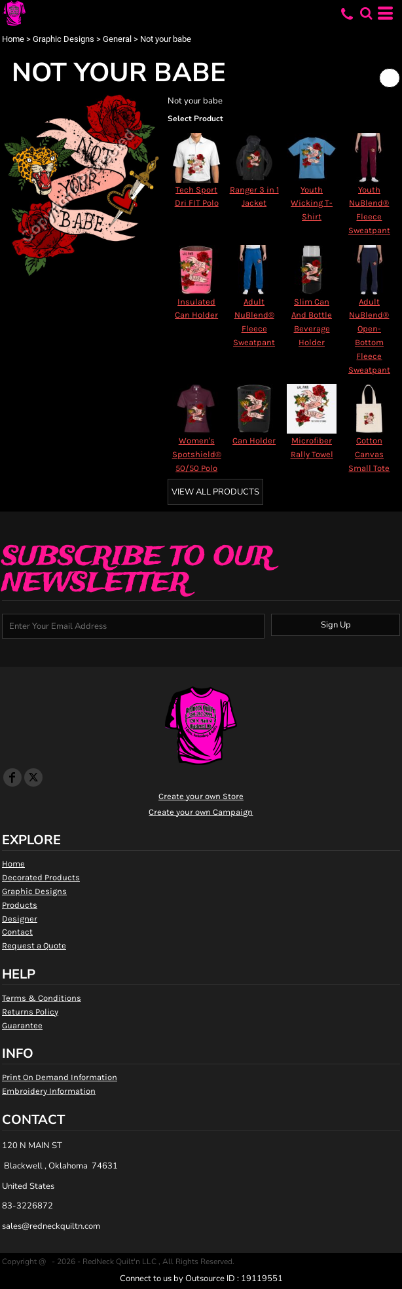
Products (19, 905)
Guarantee (22, 1025)
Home (13, 39)
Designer (19, 919)
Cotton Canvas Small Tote (369, 454)
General (117, 39)
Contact (17, 932)
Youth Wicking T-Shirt (312, 203)
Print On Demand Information (59, 1077)
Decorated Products (41, 877)
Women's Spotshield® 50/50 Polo (196, 454)
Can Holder (254, 440)
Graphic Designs (63, 39)
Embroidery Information (49, 1091)
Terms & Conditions (41, 998)
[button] (366, 13)
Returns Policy (30, 1012)
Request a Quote (34, 945)
